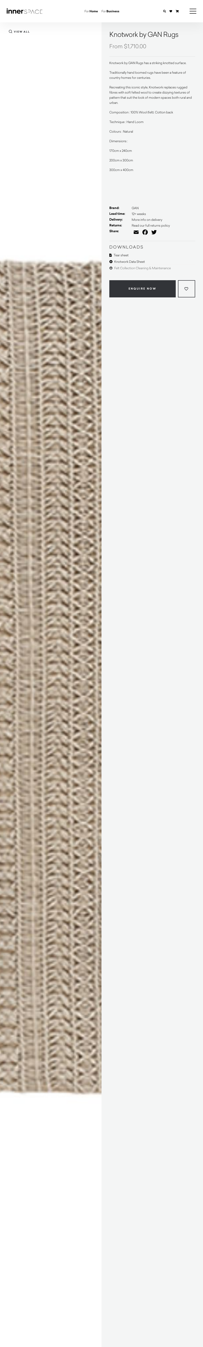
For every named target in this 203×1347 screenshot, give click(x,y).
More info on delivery (147, 219)
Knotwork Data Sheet (127, 261)
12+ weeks (139, 214)
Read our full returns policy (151, 225)
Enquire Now (142, 289)
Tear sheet (119, 255)
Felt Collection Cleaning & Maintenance (140, 268)
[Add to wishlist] (186, 288)
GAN (135, 208)
